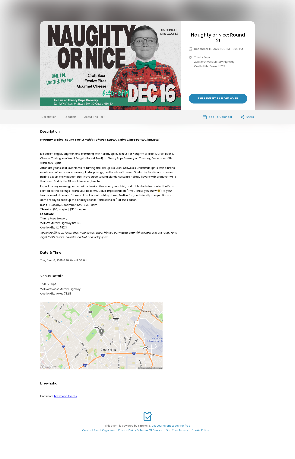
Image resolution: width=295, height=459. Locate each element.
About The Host (94, 117)
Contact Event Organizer (98, 430)
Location (70, 117)
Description (49, 117)
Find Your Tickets (177, 430)
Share (247, 117)
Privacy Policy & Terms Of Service (140, 430)
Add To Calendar (217, 117)
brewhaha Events (65, 396)
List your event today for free (171, 426)
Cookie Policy (200, 430)
